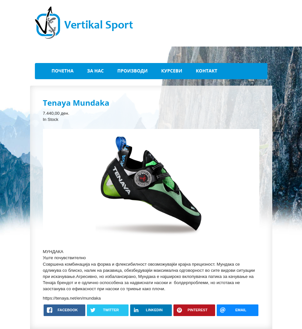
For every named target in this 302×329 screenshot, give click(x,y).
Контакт (206, 71)
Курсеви (171, 71)
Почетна (63, 71)
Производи (132, 71)
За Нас (95, 71)
